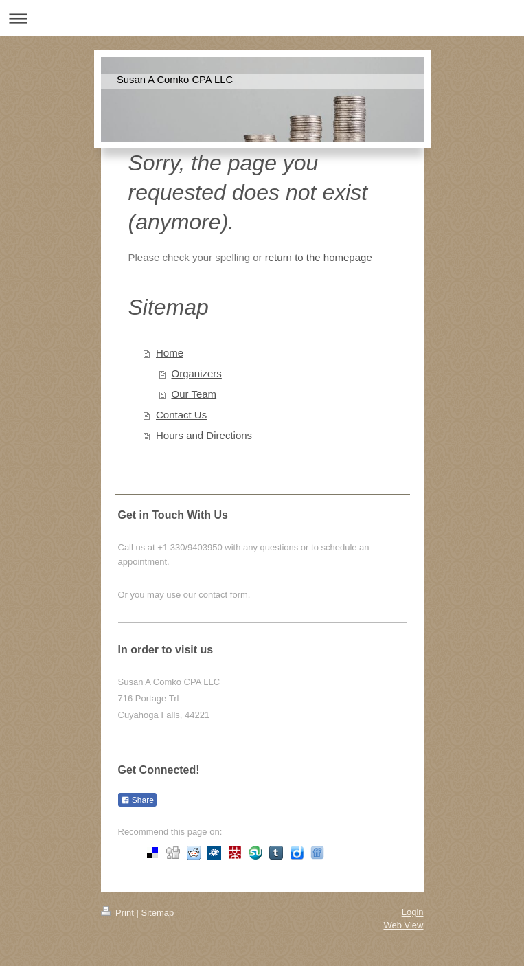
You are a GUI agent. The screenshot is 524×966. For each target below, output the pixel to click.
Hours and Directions (204, 435)
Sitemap (157, 913)
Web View (403, 925)
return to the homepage (318, 257)
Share (137, 800)
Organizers (197, 373)
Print (119, 913)
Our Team (194, 394)
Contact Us (181, 414)
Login (413, 912)
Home (169, 353)
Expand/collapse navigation (262, 18)
